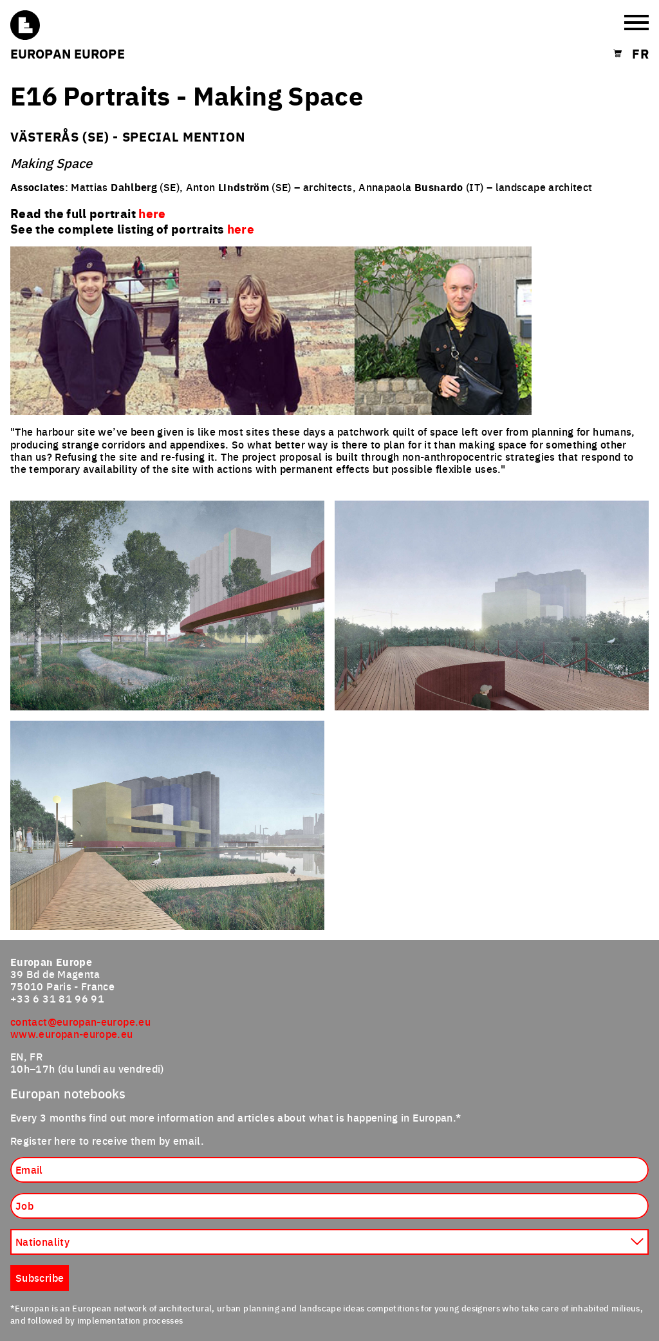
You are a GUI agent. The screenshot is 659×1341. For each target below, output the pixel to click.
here (240, 228)
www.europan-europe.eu (71, 1033)
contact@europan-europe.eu (80, 1021)
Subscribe (39, 1277)
